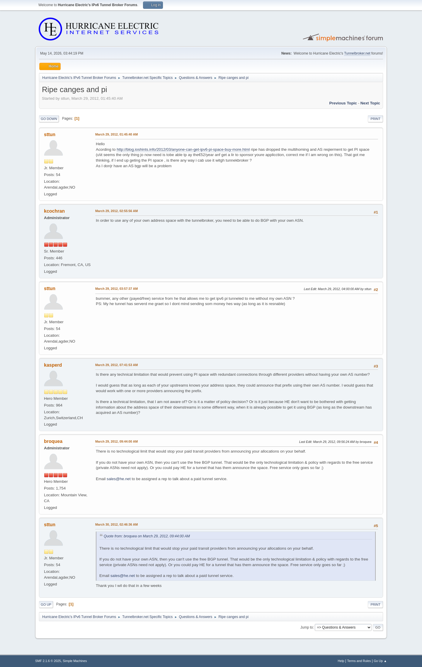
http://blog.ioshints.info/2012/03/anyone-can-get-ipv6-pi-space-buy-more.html (183, 149)
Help (341, 661)
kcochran (54, 211)
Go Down (49, 119)
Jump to (306, 627)
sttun (49, 134)
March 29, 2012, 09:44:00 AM (116, 441)
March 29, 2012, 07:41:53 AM (116, 365)
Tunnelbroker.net (357, 53)
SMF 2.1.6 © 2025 (48, 661)
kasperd (53, 365)
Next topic (370, 103)
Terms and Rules (359, 661)
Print (375, 119)
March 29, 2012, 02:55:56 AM (116, 211)
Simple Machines (75, 661)
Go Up (46, 604)
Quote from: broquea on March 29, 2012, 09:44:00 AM (147, 536)
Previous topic (343, 103)
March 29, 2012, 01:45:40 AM (116, 134)
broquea (53, 441)
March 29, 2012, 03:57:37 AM (116, 288)
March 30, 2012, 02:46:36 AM (116, 524)
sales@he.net (119, 479)
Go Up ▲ (380, 661)
